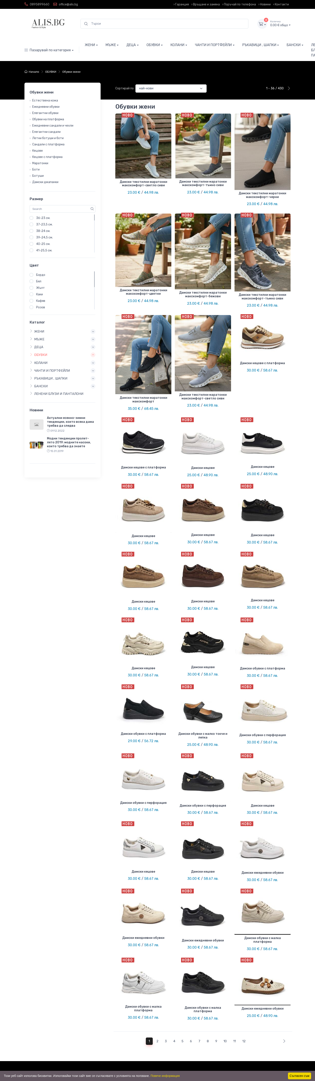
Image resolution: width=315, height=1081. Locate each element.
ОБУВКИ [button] (38, 355)
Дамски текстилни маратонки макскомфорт (143, 399)
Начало (31, 71)
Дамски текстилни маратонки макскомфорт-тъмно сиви (203, 183)
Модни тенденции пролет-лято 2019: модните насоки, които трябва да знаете (69, 442)
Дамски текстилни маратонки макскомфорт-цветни (143, 292)
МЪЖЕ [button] (37, 339)
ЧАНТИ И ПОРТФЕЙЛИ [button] (50, 370)
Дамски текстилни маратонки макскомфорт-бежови (203, 294)
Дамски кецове (203, 468)
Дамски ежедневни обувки (262, 873)
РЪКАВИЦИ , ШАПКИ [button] (48, 378)
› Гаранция (181, 4)
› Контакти (281, 4)
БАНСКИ (294, 45)
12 (244, 1041)
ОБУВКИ (153, 45)
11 (234, 1041)
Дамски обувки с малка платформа (262, 940)
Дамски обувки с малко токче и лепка (202, 735)
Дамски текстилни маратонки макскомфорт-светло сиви (143, 183)
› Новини (264, 4)
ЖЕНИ (90, 45)
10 (225, 1041)
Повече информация (165, 1076)
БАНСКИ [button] (39, 386)
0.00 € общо (280, 23)
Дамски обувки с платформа (262, 668)
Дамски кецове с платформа (262, 363)
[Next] (283, 1041)
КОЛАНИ (177, 45)
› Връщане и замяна (205, 4)
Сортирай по (124, 88)
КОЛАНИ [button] (38, 363)
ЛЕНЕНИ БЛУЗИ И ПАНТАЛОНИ (56, 394)
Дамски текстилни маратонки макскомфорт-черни (262, 195)
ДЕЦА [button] (36, 347)
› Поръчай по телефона (239, 4)
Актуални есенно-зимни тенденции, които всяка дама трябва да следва (70, 422)
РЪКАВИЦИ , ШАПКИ (259, 45)
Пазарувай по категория (47, 50)
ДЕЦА (131, 45)
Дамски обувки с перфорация (262, 735)
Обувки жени (71, 71)
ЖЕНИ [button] (37, 331)
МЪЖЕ (111, 45)
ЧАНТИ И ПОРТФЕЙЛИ (213, 45)
